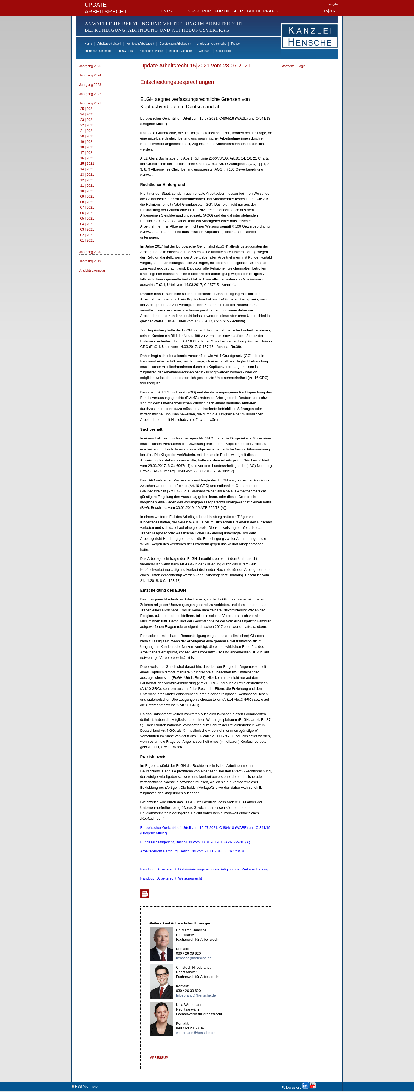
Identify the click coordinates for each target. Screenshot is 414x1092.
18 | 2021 (87, 147)
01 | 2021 (87, 240)
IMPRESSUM (159, 1058)
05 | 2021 (87, 218)
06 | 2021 (87, 213)
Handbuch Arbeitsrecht (140, 43)
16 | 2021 (87, 158)
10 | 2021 (87, 191)
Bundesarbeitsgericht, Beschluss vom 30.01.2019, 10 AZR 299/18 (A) (195, 842)
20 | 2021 (87, 136)
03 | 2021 (87, 229)
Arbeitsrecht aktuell (109, 43)
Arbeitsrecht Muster (152, 50)
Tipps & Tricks (125, 50)
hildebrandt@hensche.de (196, 995)
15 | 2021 (87, 164)
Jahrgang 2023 (90, 85)
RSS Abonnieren (86, 1086)
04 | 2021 (87, 224)
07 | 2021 (87, 207)
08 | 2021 (87, 202)
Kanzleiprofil (223, 50)
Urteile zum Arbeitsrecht (211, 43)
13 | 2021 (87, 175)
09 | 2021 (87, 196)
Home (88, 43)
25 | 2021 (87, 109)
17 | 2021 (87, 153)
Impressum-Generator (98, 50)
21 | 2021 (87, 131)
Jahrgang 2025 (90, 66)
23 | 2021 (87, 120)
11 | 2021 (87, 186)
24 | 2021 (87, 114)
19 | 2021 (87, 142)
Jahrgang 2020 (90, 252)
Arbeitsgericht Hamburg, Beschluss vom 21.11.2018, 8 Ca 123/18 (192, 851)
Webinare (205, 50)
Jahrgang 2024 (90, 75)
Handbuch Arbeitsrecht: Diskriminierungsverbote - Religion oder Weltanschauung (204, 869)
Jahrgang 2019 (90, 261)
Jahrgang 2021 (90, 103)
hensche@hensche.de (194, 958)
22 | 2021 (87, 125)
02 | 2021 (87, 235)
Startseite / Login (293, 66)
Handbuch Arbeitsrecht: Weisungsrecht (171, 878)
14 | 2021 (87, 169)
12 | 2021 (87, 180)
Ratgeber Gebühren (181, 50)
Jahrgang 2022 (90, 94)
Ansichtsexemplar (92, 271)
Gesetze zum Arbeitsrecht (175, 43)
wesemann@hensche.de (195, 1033)
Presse (235, 43)
